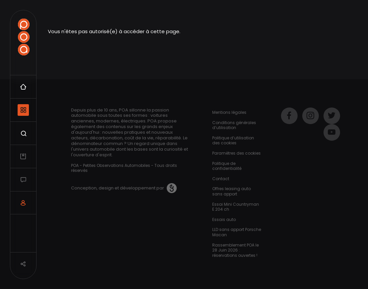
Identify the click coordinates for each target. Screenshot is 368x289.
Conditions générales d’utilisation (234, 125)
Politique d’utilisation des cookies (233, 140)
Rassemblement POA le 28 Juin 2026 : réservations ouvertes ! (235, 250)
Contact (220, 178)
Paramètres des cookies (236, 153)
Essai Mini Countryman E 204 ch (235, 206)
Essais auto (224, 219)
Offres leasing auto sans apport (231, 191)
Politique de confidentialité (226, 166)
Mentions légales (229, 112)
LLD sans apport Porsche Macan (236, 232)
